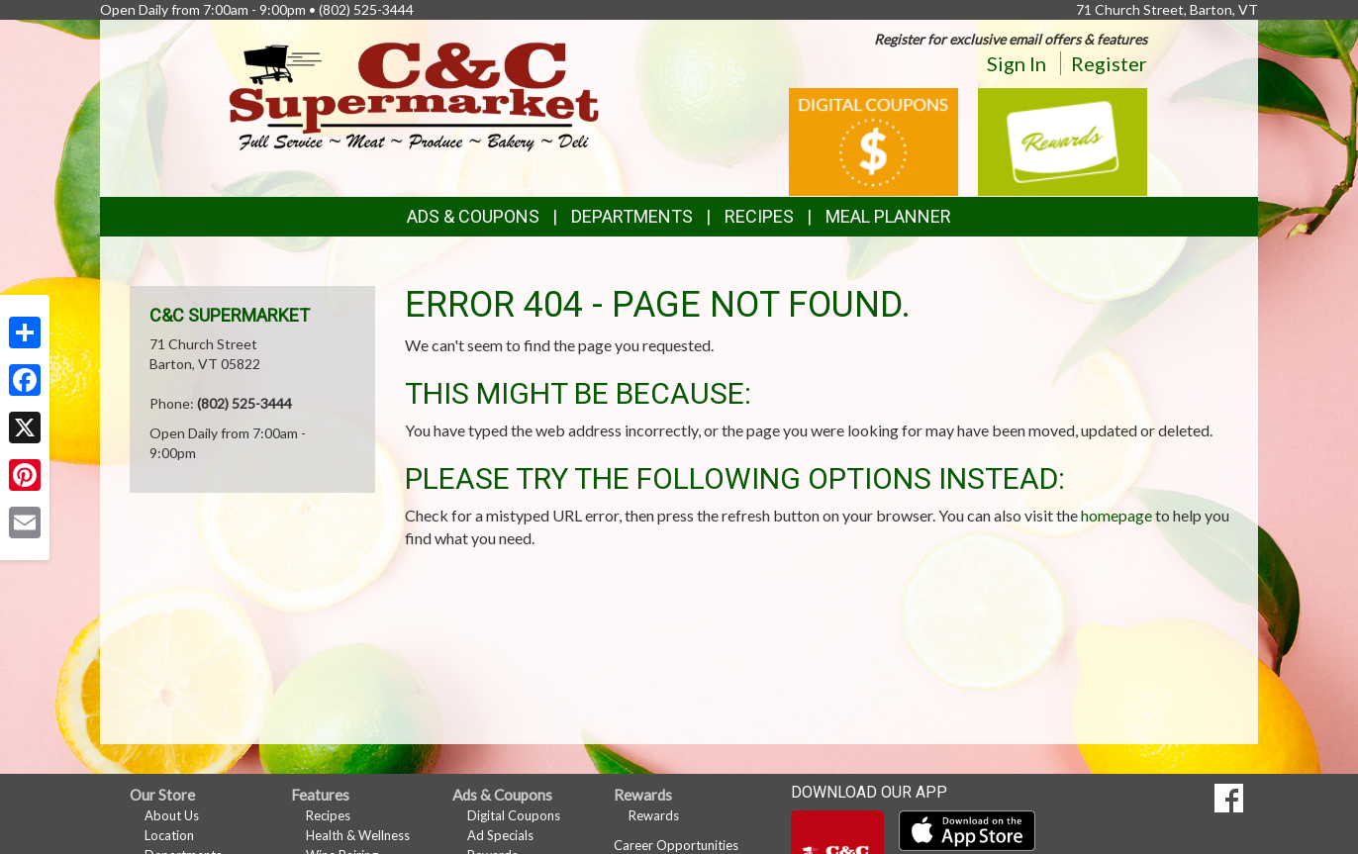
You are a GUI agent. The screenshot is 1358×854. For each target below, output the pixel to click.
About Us (172, 815)
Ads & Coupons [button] (473, 216)
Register (1109, 63)
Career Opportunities (676, 845)
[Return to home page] (414, 94)
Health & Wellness (358, 835)
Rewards (654, 815)
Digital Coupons (513, 815)
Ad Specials (500, 835)
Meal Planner (888, 216)
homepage (1116, 515)
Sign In (1016, 63)
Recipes (759, 216)
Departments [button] (632, 216)
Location (169, 835)
